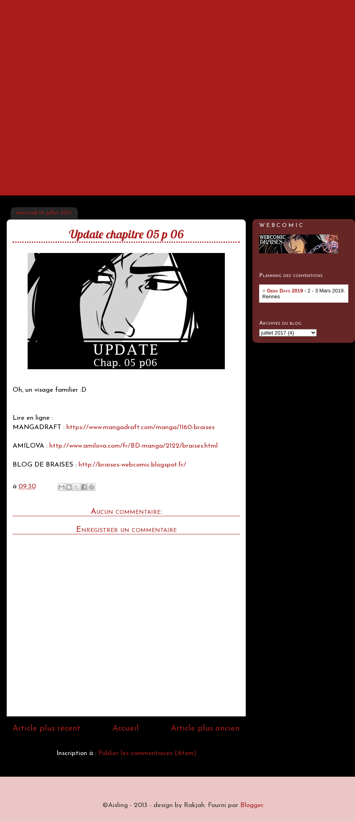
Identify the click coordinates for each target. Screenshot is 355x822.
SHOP (196, 187)
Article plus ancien (205, 729)
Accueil (37, 187)
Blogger (251, 805)
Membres (144, 187)
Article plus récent (46, 729)
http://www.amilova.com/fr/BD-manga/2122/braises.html (133, 446)
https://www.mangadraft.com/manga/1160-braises (140, 427)
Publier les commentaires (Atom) (147, 753)
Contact (88, 187)
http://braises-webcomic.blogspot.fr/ (132, 464)
